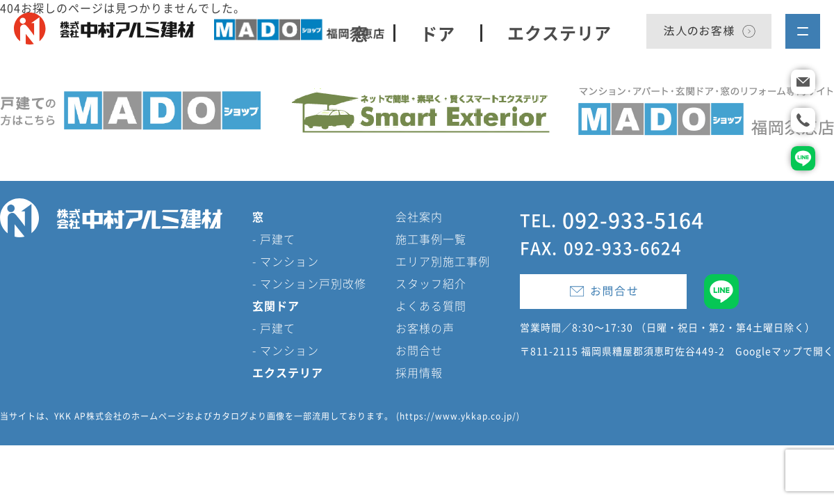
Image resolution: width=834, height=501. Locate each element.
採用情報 (419, 372)
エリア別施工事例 (442, 261)
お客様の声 (425, 327)
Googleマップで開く (784, 351)
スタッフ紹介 (430, 283)
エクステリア (559, 32)
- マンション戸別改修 (309, 283)
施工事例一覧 (430, 238)
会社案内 (419, 216)
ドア (437, 33)
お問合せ (419, 350)
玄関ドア (276, 305)
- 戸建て (273, 238)
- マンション (285, 261)
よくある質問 (430, 305)
